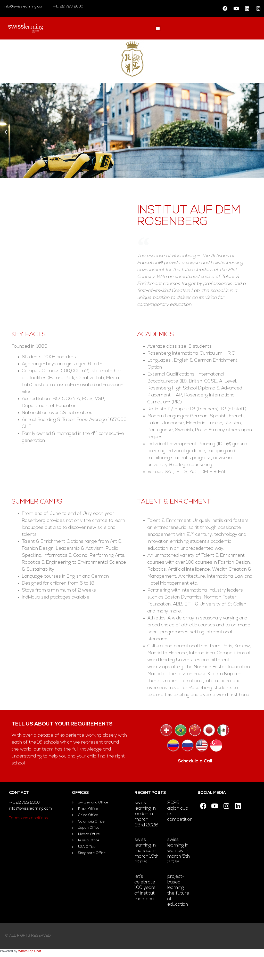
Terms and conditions (28, 818)
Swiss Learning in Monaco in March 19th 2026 (147, 850)
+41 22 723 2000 (67, 7)
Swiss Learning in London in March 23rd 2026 (146, 813)
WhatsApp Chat (29, 951)
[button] (158, 28)
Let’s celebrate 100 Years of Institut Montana (145, 887)
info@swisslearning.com (24, 7)
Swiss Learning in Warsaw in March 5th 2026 (178, 850)
